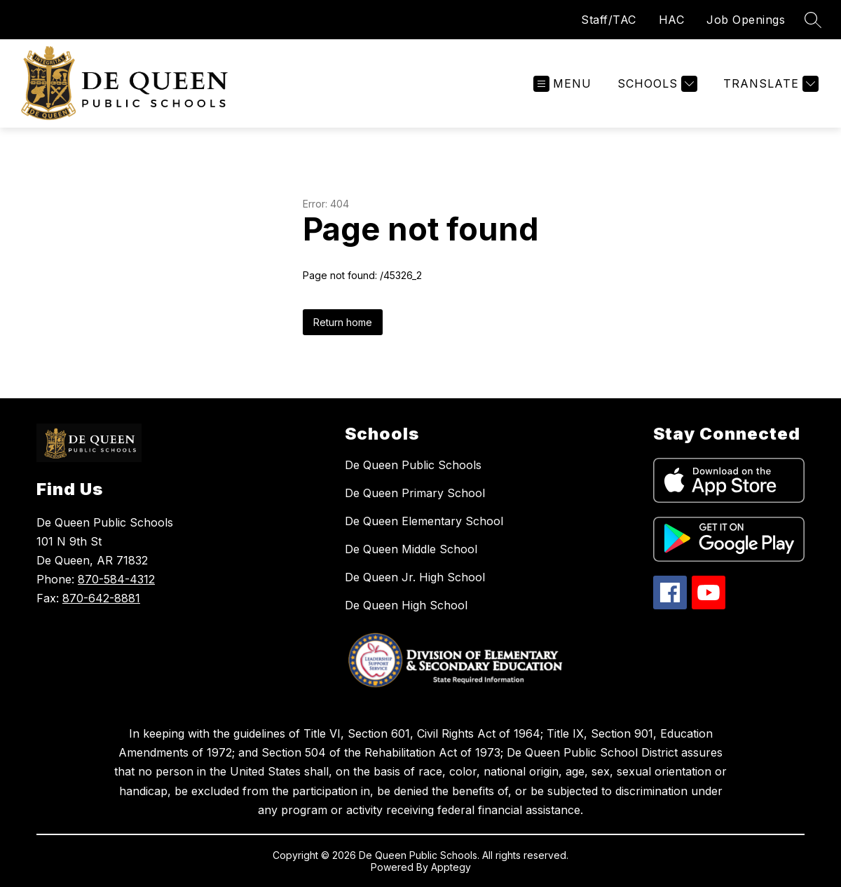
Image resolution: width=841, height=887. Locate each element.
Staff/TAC (608, 20)
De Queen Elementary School (424, 521)
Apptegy (451, 867)
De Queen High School (406, 605)
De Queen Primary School (415, 493)
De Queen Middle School (411, 549)
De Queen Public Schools (413, 465)
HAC (672, 20)
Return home (342, 322)
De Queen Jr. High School (415, 577)
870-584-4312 (116, 579)
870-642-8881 (101, 598)
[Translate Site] (769, 84)
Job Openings (745, 20)
